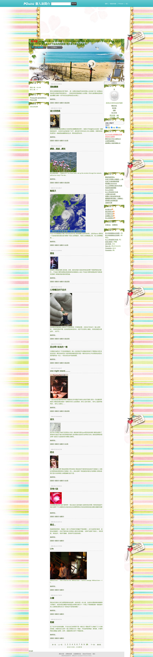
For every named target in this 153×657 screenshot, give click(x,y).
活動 (35, 80)
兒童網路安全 (77, 653)
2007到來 (108, 244)
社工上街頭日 (109, 190)
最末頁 (99, 644)
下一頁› (93, 644)
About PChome (87, 653)
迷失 (52, 419)
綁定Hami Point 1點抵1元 (113, 139)
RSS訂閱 (34, 98)
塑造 (52, 253)
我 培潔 (34, 41)
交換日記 (108, 225)
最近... (53, 525)
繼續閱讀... (53, 99)
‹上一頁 (60, 644)
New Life (108, 246)
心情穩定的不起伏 (58, 290)
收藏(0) (62, 102)
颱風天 (53, 191)
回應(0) (52, 102)
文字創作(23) (109, 214)
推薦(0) (57, 102)
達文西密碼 (55, 111)
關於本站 (114, 105)
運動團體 (54, 87)
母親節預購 (113, 3)
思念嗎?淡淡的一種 (58, 347)
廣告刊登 (61, 653)
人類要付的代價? (110, 194)
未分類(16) (108, 209)
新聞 (106, 3)
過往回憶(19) (109, 211)
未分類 (66, 140)
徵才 (94, 653)
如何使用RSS (42, 98)
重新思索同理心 (110, 177)
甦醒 (52, 622)
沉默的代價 (108, 202)
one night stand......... (60, 371)
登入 (127, 3)
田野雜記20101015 (111, 183)
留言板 (114, 108)
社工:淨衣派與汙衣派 (111, 192)
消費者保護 (69, 653)
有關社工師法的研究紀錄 (112, 196)
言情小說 (54, 489)
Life (52, 549)
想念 (52, 452)
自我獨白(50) (109, 216)
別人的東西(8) (109, 218)
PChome (120, 3)
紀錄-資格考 (109, 242)
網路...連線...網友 (58, 149)
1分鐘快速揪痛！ (110, 141)
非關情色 (115, 225)
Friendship (108, 248)
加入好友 (114, 112)
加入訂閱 (34, 100)
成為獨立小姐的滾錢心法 (112, 143)
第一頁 (54, 644)
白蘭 (52, 598)
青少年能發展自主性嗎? (112, 233)
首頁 (31, 80)
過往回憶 (66, 102)
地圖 (114, 110)
